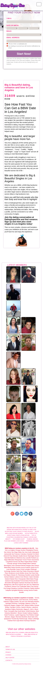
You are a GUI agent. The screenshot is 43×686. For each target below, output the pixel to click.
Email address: (13, 37)
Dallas (20, 552)
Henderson (12, 573)
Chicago (17, 550)
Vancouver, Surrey (27, 599)
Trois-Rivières (30, 615)
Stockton (13, 571)
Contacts (9, 660)
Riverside (12, 569)
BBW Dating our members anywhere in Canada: (19, 598)
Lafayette (8, 590)
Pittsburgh (34, 569)
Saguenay (23, 615)
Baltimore (13, 558)
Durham (6, 577)
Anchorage (7, 571)
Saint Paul (19, 571)
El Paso (10, 556)
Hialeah (12, 579)
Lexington (27, 569)
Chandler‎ (27, 575)
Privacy (8, 652)
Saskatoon (8, 609)
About (8, 646)
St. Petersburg (20, 575)
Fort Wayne (7, 575)
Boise (27, 581)
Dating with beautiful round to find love (21, 529)
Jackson (14, 586)
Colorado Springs (12, 563)
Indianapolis (35, 552)
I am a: (9, 18)
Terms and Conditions (24, 60)
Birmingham (15, 583)
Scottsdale (17, 581)
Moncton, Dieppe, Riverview (13, 617)
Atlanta (35, 561)
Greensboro (30, 571)
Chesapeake (22, 579)
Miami (29, 563)
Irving (11, 581)
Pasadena (14, 588)
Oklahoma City (20, 558)
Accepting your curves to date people (19, 531)
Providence (8, 586)
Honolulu (18, 567)
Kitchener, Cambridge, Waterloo (21, 603)
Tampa (13, 567)
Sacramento (35, 560)
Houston (23, 550)
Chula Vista (34, 573)
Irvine (21, 577)
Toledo (25, 571)
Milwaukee (11, 560)
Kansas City (16, 561)
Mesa (22, 561)
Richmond (32, 581)
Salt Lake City (27, 584)
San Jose (25, 552)
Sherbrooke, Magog (22, 609)
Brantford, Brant (26, 617)
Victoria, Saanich (21, 607)
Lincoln (17, 573)
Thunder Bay (15, 619)
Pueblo (35, 590)
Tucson (25, 560)
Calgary (11, 601)
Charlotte (29, 554)
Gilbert (28, 579)
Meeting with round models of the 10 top (21, 527)
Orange (8, 588)
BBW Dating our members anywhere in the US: (19, 548)
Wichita (23, 565)
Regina (13, 609)
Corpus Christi (20, 569)
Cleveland (18, 565)
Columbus (23, 554)
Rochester (28, 583)
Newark (36, 571)
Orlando (13, 575)
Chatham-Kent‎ (11, 620)
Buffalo (22, 573)
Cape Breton (20, 620)
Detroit (6, 556)
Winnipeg (30, 601)
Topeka (32, 588)
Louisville (28, 558)
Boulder (21, 592)
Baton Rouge (34, 579)
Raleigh (24, 563)
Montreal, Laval (17, 599)
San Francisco (16, 554)
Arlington (28, 565)
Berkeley (20, 590)
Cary (32, 586)
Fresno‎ (29, 560)
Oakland (33, 563)
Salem (28, 586)
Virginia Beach (28, 561)
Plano (6, 573)
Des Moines (34, 583)
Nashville (7, 558)
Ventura (30, 590)
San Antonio (7, 552)
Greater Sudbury (27, 613)
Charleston (26, 588)
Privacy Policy (34, 60)
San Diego (14, 552)
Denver (25, 556)
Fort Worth (36, 554)
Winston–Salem (28, 577)
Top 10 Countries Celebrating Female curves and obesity (21, 537)
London (33, 603)
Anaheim (27, 567)
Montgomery (7, 584)
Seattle (21, 556)
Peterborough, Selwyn (25, 619)
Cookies (8, 655)
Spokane (22, 583)
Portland (33, 558)
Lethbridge (36, 619)
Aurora (23, 567)
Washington (31, 556)
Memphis (15, 556)
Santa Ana (34, 567)
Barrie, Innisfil (26, 611)
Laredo (33, 575)
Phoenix (35, 550)
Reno (16, 579)
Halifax (32, 605)
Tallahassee (35, 584)
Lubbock (17, 577)
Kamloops (27, 620)
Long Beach (9, 561)
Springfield (14, 590)
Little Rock (15, 584)
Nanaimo (33, 620)
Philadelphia (29, 550)
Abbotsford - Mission (16, 613)
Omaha (20, 563)
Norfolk (37, 575)
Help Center (10, 657)
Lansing (25, 590)
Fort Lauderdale (21, 586)
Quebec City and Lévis (21, 601)
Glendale (36, 577)
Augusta (20, 584)
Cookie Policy (10, 62)
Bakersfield (7, 567)
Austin (30, 552)
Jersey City (27, 573)
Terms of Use (10, 649)
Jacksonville (7, 554)
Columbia (20, 588)
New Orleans (35, 565)
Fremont (22, 581)
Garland (7, 579)
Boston (37, 556)
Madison (11, 577)
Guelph (36, 615)
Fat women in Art (19, 539)
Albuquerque (18, 560)
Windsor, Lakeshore (32, 607)
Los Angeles (11, 550)
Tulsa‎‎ (13, 565)
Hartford (37, 588)
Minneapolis (7, 565)
